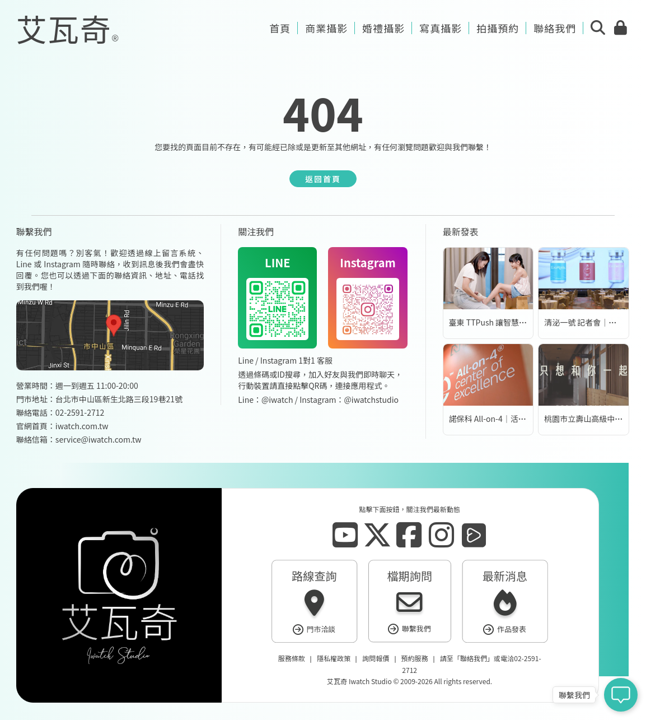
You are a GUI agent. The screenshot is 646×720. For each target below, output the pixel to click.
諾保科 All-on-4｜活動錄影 (495, 418)
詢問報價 (375, 658)
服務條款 (291, 658)
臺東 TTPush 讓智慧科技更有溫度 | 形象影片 (526, 322)
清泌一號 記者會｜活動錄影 (592, 322)
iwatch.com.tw (82, 425)
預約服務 (414, 658)
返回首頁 (323, 178)
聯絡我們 (473, 658)
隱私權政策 (333, 658)
